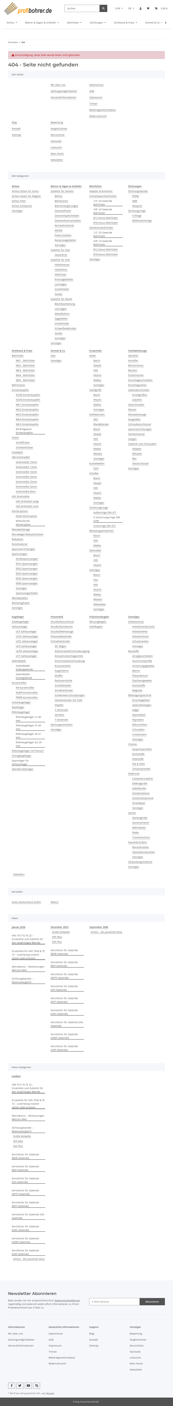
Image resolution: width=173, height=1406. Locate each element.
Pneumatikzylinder (61, 636)
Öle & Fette (138, 763)
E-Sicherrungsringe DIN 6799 (106, 519)
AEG (95, 419)
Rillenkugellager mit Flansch (28, 750)
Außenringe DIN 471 (104, 512)
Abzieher (133, 355)
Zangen (132, 438)
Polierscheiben (63, 235)
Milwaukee (99, 604)
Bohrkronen (61, 200)
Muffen (59, 675)
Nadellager (18, 707)
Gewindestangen (141, 705)
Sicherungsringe (98, 507)
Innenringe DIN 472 (104, 525)
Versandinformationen (63, 97)
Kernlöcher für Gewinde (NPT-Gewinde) (64, 1000)
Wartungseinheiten (61, 724)
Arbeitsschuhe (140, 636)
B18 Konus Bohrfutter (105, 222)
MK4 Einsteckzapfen (27, 419)
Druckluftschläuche (62, 626)
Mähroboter (139, 827)
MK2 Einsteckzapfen (27, 409)
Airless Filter (19, 200)
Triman (93, 103)
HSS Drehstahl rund (27, 506)
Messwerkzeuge (21, 529)
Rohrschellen (139, 724)
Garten (132, 812)
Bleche (136, 670)
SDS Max (57, 936)
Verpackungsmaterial (140, 861)
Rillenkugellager (21, 712)
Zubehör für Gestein (62, 191)
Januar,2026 (18, 927)
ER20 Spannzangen (27, 568)
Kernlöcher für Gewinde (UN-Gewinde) (67, 1024)
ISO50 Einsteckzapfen (28, 399)
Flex (95, 579)
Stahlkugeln (96, 626)
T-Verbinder (61, 709)
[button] (140, 8)
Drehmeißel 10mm (26, 462)
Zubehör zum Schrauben (142, 443)
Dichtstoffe (138, 754)
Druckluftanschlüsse (62, 621)
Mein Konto (57, 153)
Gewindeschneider (139, 389)
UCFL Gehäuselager (27, 641)
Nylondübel (138, 714)
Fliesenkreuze (140, 675)
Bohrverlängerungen (66, 205)
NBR (134, 200)
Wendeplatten (20, 598)
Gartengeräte (139, 817)
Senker (59, 294)
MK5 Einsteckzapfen (27, 424)
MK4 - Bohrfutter (25, 375)
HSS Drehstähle (20, 496)
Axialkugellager (20, 621)
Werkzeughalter (21, 602)
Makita (97, 380)
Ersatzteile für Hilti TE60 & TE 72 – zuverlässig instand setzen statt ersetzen (28, 954)
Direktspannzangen (27, 558)
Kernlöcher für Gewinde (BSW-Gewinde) (64, 952)
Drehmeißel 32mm (26, 486)
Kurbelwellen (96, 463)
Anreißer (133, 360)
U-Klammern (139, 734)
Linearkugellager (21, 702)
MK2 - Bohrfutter (25, 365)
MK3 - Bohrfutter (25, 370)
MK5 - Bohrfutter (25, 380)
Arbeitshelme (139, 631)
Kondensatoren (141, 793)
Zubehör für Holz (60, 259)
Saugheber (134, 419)
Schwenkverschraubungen (70, 695)
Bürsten (132, 370)
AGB (91, 91)
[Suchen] (82, 8)
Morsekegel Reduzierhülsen (27, 534)
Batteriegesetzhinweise (102, 109)
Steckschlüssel (136, 434)
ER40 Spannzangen (27, 583)
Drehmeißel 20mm (26, 476)
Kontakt (16, 128)
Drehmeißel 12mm (26, 467)
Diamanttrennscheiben (68, 220)
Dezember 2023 (59, 927)
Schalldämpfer (63, 685)
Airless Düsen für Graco (25, 191)
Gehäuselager (20, 626)
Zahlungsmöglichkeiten (64, 91)
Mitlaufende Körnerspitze (23, 522)
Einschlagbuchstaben (140, 380)
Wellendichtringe (142, 220)
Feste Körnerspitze (26, 516)
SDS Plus (57, 941)
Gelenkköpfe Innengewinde (24, 676)
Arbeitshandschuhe (143, 626)
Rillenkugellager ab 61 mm (28, 735)
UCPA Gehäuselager (27, 651)
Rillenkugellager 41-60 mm (28, 727)
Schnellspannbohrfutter (103, 196)
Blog (14, 122)
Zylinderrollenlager (22, 769)
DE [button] (129, 8)
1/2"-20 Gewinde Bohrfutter (102, 202)
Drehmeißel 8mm (26, 491)
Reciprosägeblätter (65, 240)
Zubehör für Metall (61, 299)
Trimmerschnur (141, 837)
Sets (53, 355)
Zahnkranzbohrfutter (101, 227)
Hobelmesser (62, 264)
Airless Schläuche (22, 205)
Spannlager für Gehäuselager (20, 762)
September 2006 (98, 927)
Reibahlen (17, 539)
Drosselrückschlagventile (69, 656)
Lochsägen (61, 284)
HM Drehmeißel (21, 457)
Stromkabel (138, 803)
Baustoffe (133, 651)
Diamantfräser (63, 210)
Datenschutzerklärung (67, 1300)
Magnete (137, 690)
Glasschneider (136, 404)
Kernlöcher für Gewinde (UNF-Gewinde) (64, 1048)
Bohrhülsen (18, 385)
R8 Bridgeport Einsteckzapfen (24, 430)
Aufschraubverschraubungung (72, 651)
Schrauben (138, 729)
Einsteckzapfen (20, 389)
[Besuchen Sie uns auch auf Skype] (36, 1386)
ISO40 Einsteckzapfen (28, 394)
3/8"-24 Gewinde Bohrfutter (102, 211)
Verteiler (59, 714)
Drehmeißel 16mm (26, 471)
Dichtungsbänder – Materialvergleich (22, 980)
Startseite (56, 141)
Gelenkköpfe (19, 660)
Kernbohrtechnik (64, 225)
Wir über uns (58, 84)
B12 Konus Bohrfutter (105, 217)
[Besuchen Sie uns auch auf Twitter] (19, 1386)
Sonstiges (17, 210)
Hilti (95, 370)
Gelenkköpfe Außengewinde (24, 667)
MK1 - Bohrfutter (25, 360)
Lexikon (16, 1076)
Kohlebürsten (97, 414)
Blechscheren (136, 365)
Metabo (97, 453)
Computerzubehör (142, 778)
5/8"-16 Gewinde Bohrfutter (102, 242)
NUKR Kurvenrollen (27, 692)
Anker (92, 355)
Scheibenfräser (24, 447)
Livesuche (56, 147)
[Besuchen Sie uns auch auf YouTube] (28, 1386)
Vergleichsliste (59, 128)
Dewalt (97, 365)
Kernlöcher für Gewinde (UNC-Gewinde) (64, 1012)
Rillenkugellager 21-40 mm (28, 718)
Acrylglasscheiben (142, 656)
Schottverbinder (64, 690)
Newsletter (57, 159)
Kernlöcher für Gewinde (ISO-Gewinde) (64, 988)
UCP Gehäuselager (26, 646)
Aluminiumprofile (142, 660)
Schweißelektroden (65, 328)
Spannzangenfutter (27, 593)
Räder (135, 832)
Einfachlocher (136, 375)
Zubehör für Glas (60, 250)
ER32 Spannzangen (27, 578)
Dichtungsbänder (138, 191)
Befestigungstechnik (139, 695)
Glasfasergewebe (142, 680)
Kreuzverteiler (63, 665)
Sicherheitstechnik (142, 798)
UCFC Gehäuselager (27, 636)
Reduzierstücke (63, 680)
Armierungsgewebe (143, 665)
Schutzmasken (140, 641)
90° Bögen (60, 646)
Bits (134, 458)
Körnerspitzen (20, 511)
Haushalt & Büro (137, 842)
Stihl (95, 468)
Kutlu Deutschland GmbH (26, 902)
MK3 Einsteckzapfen (27, 414)
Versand (50, 1393)
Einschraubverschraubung (70, 660)
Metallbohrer (62, 313)
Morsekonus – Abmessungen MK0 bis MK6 (28, 968)
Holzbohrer (61, 269)
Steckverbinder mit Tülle (68, 700)
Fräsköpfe (17, 452)
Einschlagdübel (141, 700)
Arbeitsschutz (136, 621)
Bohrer (59, 196)
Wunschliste (58, 134)
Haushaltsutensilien (143, 852)
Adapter (136, 448)
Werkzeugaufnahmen (101, 530)
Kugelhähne (61, 670)
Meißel (59, 230)
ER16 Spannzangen (27, 563)
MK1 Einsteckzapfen (27, 404)
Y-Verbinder (61, 719)
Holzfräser (60, 274)
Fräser (15, 437)
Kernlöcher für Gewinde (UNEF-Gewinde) (64, 1036)
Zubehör (137, 399)
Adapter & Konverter (101, 191)
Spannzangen (19, 553)
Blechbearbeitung (65, 303)
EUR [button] (117, 8)
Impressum (95, 97)
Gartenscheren (140, 822)
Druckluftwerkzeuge (62, 631)
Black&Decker (101, 424)
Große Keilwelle (61, 932)
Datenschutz (96, 84)
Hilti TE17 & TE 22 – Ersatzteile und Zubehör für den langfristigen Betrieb (27, 939)
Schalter (94, 473)
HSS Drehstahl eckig (27, 501)
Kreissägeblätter (64, 279)
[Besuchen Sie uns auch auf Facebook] (11, 1386)
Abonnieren (152, 1301)
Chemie (132, 744)
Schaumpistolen (141, 768)
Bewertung (57, 122)
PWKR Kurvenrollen (27, 697)
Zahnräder (95, 550)
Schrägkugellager (21, 755)
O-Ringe (136, 215)
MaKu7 (55, 902)
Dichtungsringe (137, 210)
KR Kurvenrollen (25, 687)
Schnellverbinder (60, 641)
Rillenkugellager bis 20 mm (29, 744)
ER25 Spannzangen (27, 573)
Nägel (135, 709)
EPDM (135, 196)
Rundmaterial (19, 544)
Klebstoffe (138, 758)
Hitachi (97, 375)
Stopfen (59, 705)
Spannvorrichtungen (23, 549)
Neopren (137, 205)
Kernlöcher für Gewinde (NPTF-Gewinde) (64, 976)
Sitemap (16, 134)
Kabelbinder (139, 788)
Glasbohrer (61, 254)
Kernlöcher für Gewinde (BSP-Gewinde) (64, 964)
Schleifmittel (62, 289)
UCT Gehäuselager (26, 656)
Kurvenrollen (19, 682)
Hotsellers (18, 874)
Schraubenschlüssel (139, 424)
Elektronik (133, 773)
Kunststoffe (138, 685)
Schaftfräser (23, 442)
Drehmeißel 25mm (26, 481)
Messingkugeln (97, 621)
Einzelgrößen (139, 394)
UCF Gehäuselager (26, 631)
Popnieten (138, 719)
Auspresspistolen (142, 749)
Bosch (96, 360)
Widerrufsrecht (98, 116)
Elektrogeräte (139, 783)
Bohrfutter (18, 355)
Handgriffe (95, 389)
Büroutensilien (140, 847)
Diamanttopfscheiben (67, 215)
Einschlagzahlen (137, 385)
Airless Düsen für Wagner (26, 196)
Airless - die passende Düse (106, 932)
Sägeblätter (61, 318)
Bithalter (137, 453)
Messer (132, 409)
